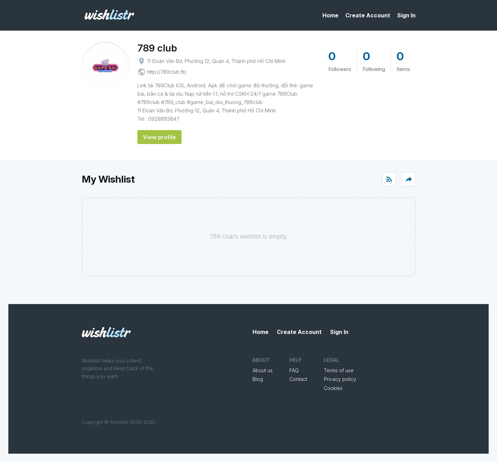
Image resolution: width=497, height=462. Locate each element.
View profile (159, 137)
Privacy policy (340, 379)
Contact (298, 379)
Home (330, 15)
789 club (157, 48)
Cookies (333, 388)
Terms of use (339, 370)
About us (262, 370)
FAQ (294, 370)
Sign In (406, 15)
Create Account (367, 15)
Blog (257, 379)
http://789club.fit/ (166, 72)
